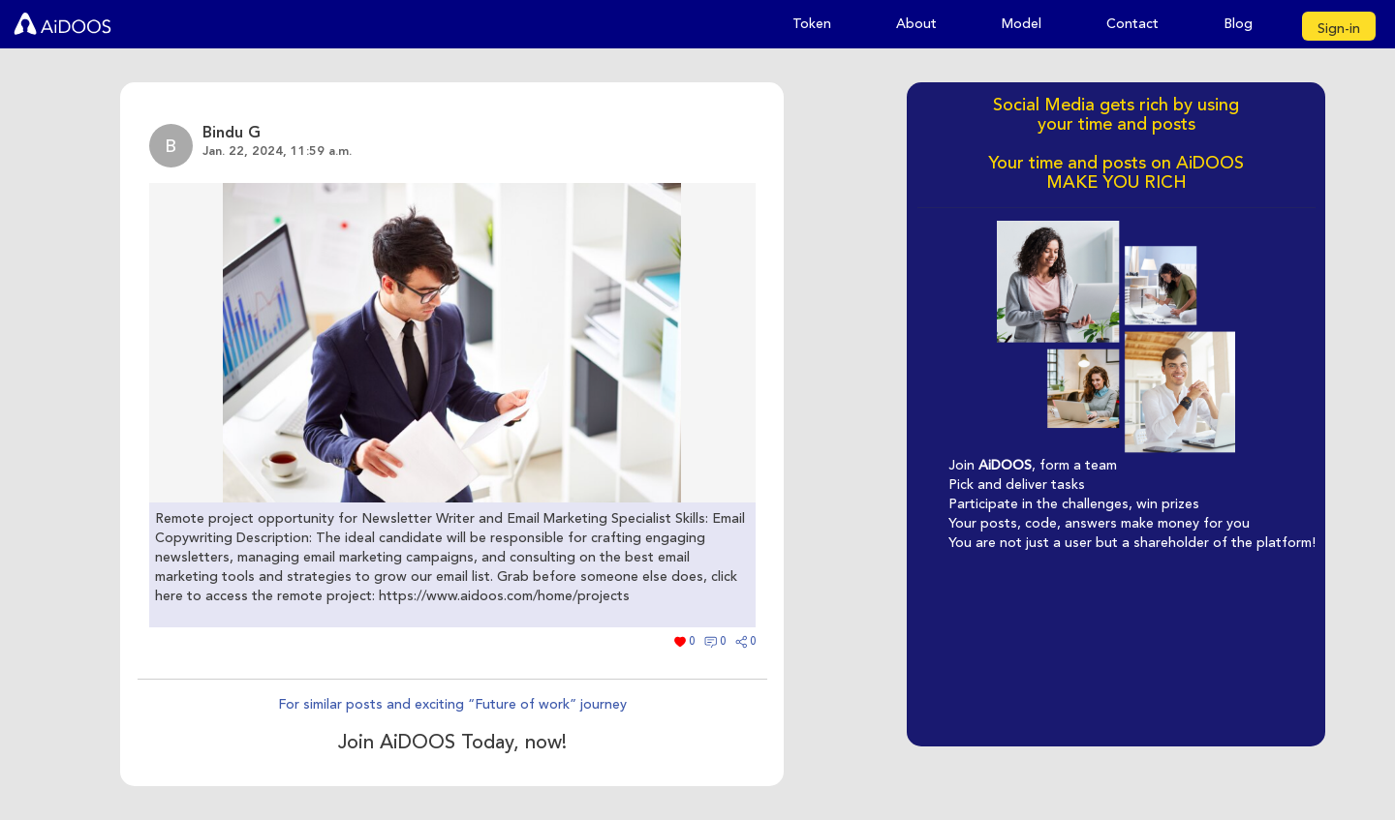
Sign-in (1339, 28)
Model (1021, 23)
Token (811, 23)
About (916, 23)
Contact (1132, 23)
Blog (1238, 23)
